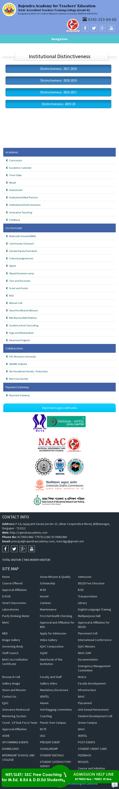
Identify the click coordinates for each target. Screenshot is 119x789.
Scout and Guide (17, 288)
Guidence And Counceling (22, 325)
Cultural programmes (19, 258)
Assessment (14, 190)
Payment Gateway (18, 395)
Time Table (14, 175)
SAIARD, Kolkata (16, 364)
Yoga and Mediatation (20, 332)
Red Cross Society (17, 378)
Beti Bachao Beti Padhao (21, 317)
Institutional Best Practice (22, 197)
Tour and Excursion (18, 280)
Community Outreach (20, 243)
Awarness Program (18, 340)
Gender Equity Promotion (21, 251)
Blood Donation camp (20, 273)
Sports (11, 265)
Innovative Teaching (19, 212)
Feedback (13, 219)
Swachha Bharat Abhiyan (22, 310)
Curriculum (14, 160)
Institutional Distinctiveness (23, 204)
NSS (10, 295)
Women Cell (14, 303)
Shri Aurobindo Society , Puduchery (27, 371)
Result (11, 182)
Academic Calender (18, 167)
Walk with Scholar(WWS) (21, 236)
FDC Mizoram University (21, 356)
